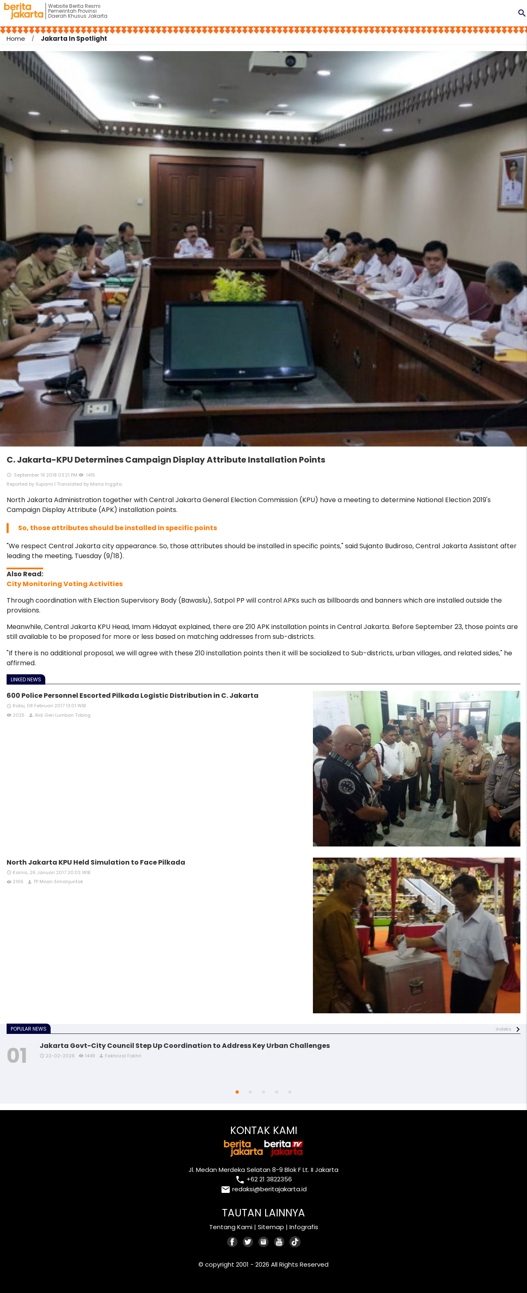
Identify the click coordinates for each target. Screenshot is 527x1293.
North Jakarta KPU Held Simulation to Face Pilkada (96, 862)
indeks (503, 1029)
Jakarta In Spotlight (74, 38)
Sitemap (271, 1227)
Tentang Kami (230, 1227)
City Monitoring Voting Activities (65, 584)
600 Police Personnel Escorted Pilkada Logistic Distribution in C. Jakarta (133, 695)
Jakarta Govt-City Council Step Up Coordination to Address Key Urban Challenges (185, 1045)
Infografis (303, 1227)
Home (16, 38)
